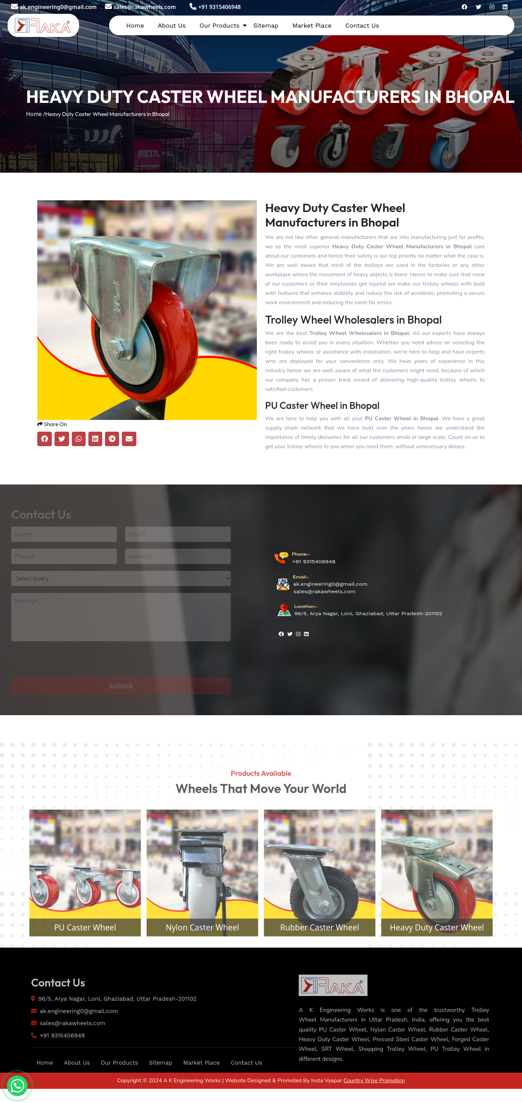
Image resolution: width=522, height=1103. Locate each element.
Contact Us (362, 25)
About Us (172, 25)
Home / (36, 114)
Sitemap (266, 25)
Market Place (312, 25)
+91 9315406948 (215, 7)
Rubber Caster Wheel (326, 956)
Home (135, 25)
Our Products (220, 25)
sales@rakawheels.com (140, 7)
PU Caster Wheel (64, 956)
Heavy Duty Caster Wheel (456, 956)
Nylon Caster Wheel (196, 956)
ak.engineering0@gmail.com (54, 7)
